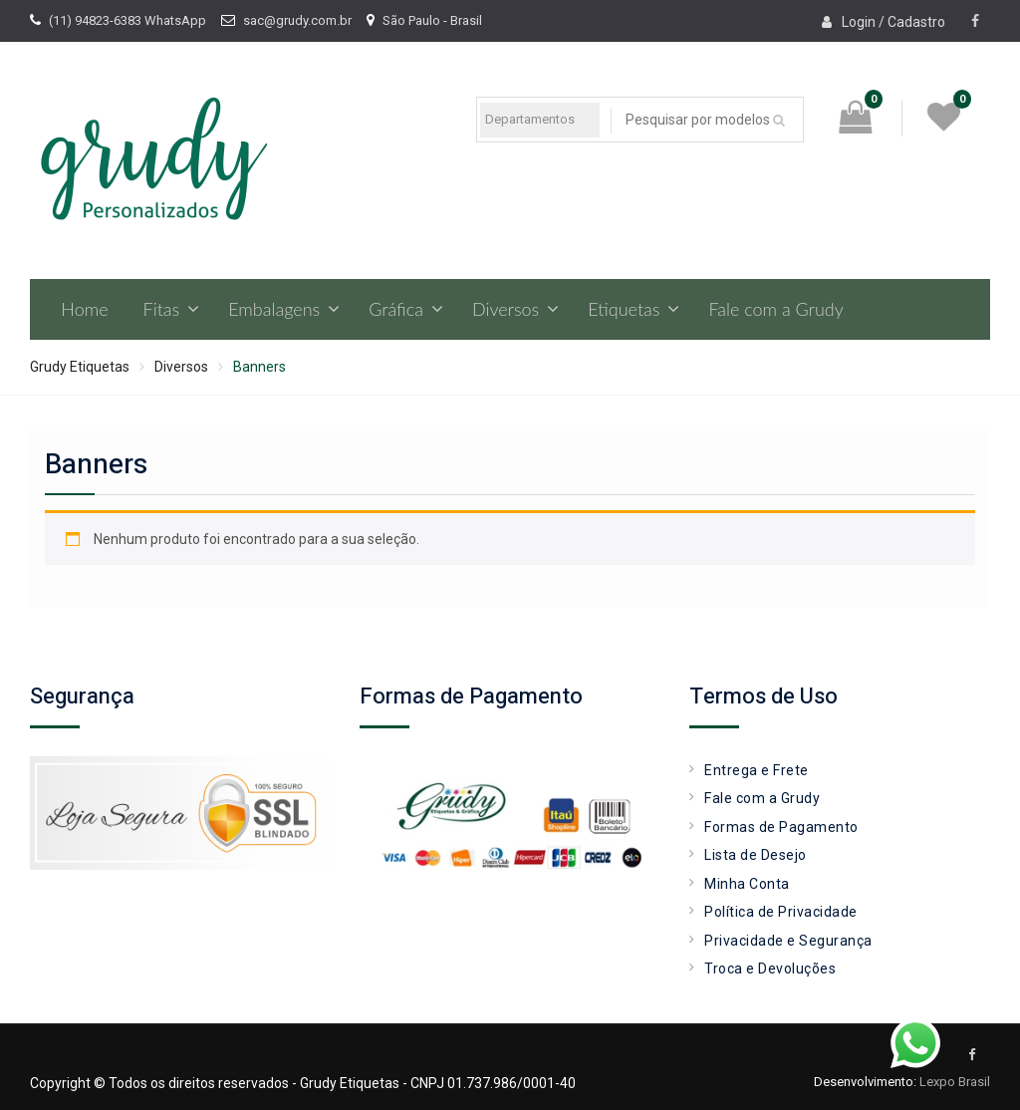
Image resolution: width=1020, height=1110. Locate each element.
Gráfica (396, 309)
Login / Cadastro (893, 22)
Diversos (505, 309)
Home (84, 309)
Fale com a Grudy (775, 309)
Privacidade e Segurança (788, 941)
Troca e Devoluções (770, 968)
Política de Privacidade (781, 912)
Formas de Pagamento (781, 827)
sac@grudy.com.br (297, 20)
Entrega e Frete (756, 770)
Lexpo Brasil (954, 1081)
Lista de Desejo (755, 855)
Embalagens (274, 309)
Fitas (161, 309)
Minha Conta (747, 884)
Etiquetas (623, 309)
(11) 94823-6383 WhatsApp (127, 20)
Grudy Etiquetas (79, 367)
